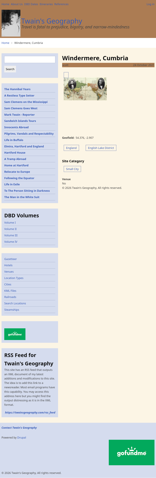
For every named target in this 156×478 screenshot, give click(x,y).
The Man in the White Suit (21, 197)
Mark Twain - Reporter (19, 114)
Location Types (13, 278)
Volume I (10, 222)
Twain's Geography (51, 21)
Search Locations (15, 303)
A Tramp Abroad (15, 159)
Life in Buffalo (13, 140)
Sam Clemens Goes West (20, 108)
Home (5, 4)
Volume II (10, 229)
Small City (72, 169)
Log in (150, 4)
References (61, 4)
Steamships (11, 309)
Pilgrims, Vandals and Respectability (29, 133)
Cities (7, 284)
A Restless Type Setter (19, 95)
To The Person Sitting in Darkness (27, 190)
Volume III (11, 235)
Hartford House (14, 152)
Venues (9, 271)
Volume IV (10, 241)
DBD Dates (31, 4)
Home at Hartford (16, 165)
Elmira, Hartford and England (24, 146)
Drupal (21, 437)
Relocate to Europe (17, 172)
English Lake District (101, 148)
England (71, 148)
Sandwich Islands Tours (20, 121)
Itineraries (46, 4)
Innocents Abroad (16, 127)
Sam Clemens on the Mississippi (26, 102)
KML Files (10, 291)
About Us (17, 4)
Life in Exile (12, 184)
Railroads (10, 297)
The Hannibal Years (17, 89)
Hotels (8, 265)
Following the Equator (19, 178)
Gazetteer (10, 259)
